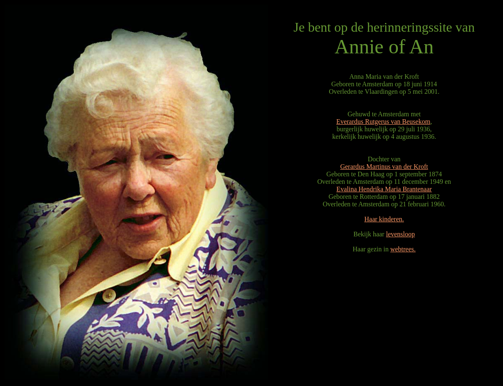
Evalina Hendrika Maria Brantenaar (384, 189)
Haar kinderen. (384, 219)
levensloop (400, 234)
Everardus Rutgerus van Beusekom (383, 121)
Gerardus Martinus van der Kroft (384, 166)
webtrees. (403, 249)
